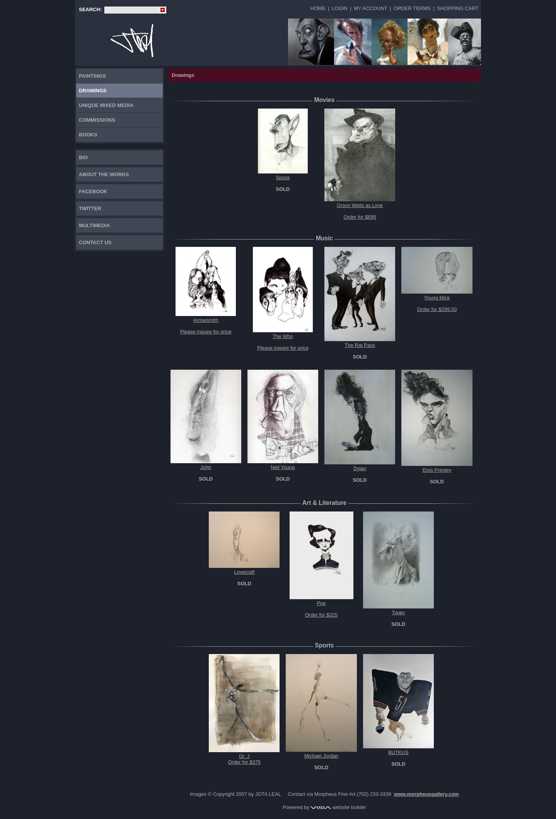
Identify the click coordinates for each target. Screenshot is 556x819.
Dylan (359, 468)
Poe (321, 603)
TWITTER (90, 208)
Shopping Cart (457, 8)
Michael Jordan (321, 756)
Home (318, 8)
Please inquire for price (206, 332)
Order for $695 (359, 217)
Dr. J (244, 756)
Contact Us (95, 242)
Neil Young (283, 467)
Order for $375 (244, 762)
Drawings (93, 90)
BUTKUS (398, 752)
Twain (398, 612)
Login (339, 8)
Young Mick (437, 298)
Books (88, 135)
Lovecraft (244, 572)
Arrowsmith (205, 320)
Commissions (97, 120)
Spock (283, 177)
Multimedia (94, 225)
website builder (338, 807)
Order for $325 (321, 615)
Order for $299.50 (437, 309)
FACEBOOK (93, 191)
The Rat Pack (360, 345)
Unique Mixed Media (106, 105)
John (205, 467)
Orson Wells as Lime (360, 205)
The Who (283, 336)
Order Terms (412, 8)
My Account (370, 8)
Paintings (92, 76)
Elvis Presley (437, 470)
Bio (83, 157)
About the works (104, 174)
